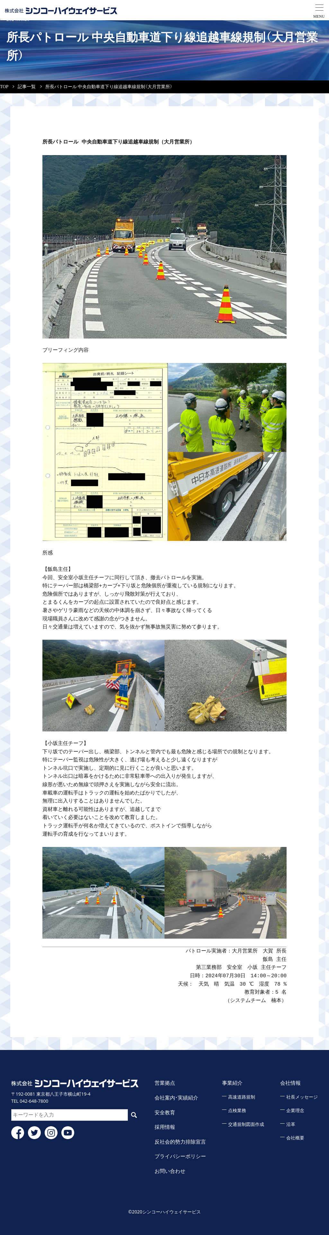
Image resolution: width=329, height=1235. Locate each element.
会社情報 (290, 1083)
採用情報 (165, 1127)
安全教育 (165, 1112)
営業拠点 (165, 1083)
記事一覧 (27, 86)
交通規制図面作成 (246, 1124)
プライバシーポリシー (180, 1156)
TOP (4, 86)
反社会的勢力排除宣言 (180, 1142)
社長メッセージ (302, 1097)
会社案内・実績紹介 (176, 1097)
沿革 (290, 1124)
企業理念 (295, 1110)
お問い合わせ (170, 1171)
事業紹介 (232, 1083)
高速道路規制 (241, 1097)
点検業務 (237, 1110)
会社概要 (295, 1138)
